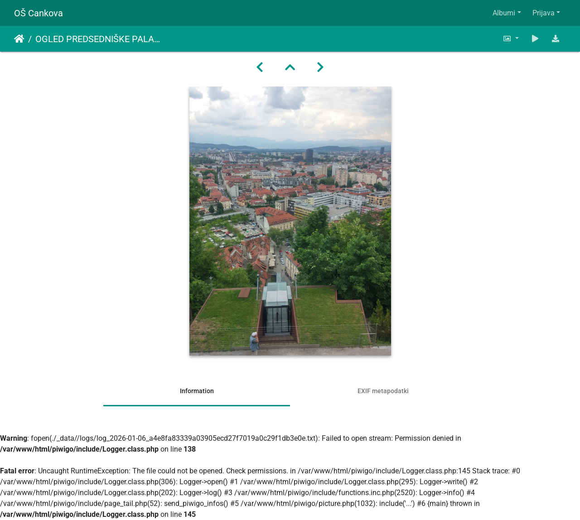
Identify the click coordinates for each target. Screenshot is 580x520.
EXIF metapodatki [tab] (383, 391)
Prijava (543, 13)
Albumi (504, 13)
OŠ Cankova (38, 13)
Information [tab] (197, 391)
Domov (19, 39)
